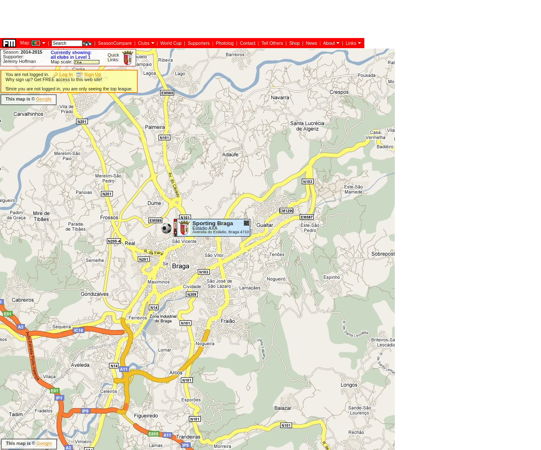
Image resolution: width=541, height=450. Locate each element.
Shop (294, 43)
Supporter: (13, 56)
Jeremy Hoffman (19, 61)
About (329, 43)
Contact (247, 43)
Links (351, 43)
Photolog (225, 43)
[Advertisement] (154, 19)
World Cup (170, 43)
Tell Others (272, 43)
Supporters (199, 43)
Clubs (143, 43)
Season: (22, 52)
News (311, 43)
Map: (25, 42)
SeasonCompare (115, 43)
